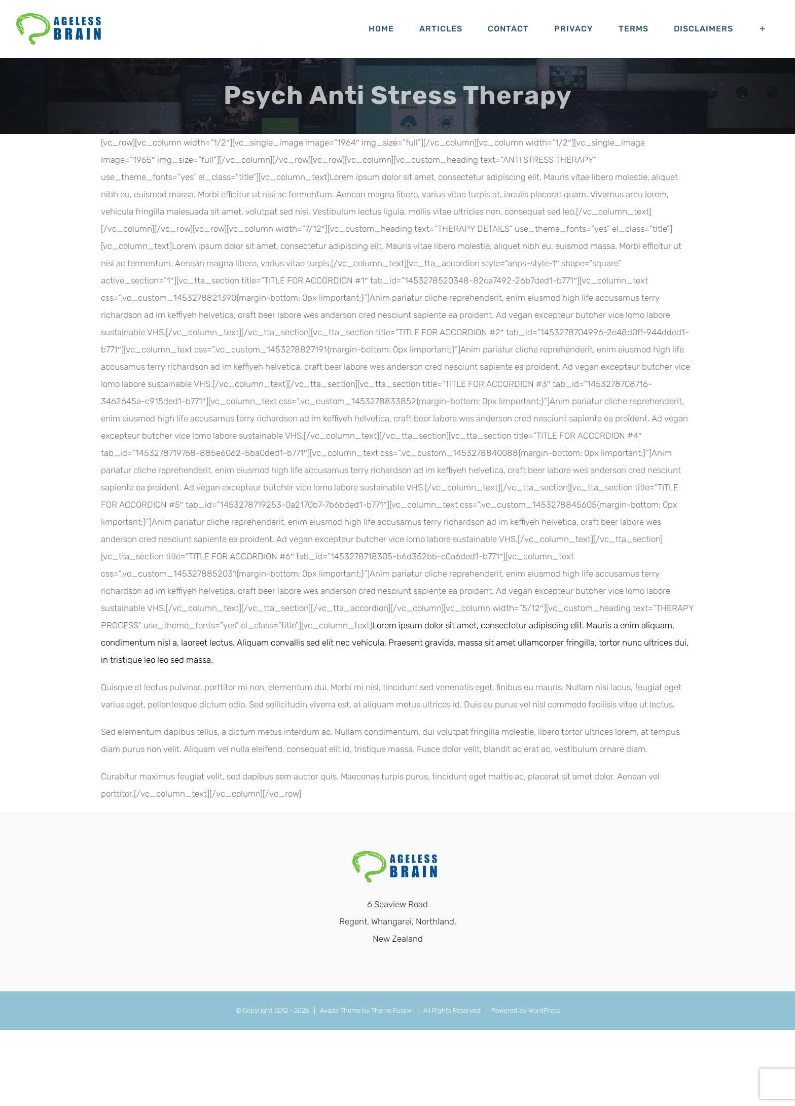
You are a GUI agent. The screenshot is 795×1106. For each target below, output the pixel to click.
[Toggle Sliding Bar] (763, 28)
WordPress (544, 1010)
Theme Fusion (392, 1010)
